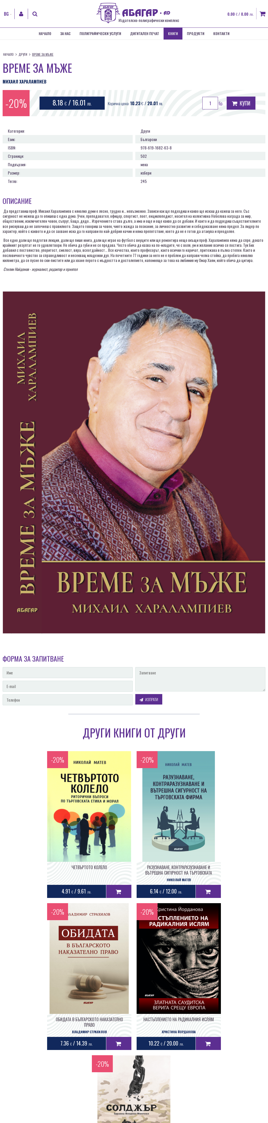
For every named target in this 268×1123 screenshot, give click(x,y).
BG (6, 14)
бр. (212, 103)
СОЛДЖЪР (178, 1019)
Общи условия (114, 1118)
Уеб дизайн (192, 1090)
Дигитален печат (144, 33)
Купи (241, 103)
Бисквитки (156, 1118)
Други (23, 54)
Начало (45, 33)
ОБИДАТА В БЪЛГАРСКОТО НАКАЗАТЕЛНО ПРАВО (223, 870)
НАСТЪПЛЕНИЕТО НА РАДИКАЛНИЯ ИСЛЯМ (89, 1019)
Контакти (221, 33)
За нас (65, 33)
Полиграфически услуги (100, 33)
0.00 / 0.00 (240, 14)
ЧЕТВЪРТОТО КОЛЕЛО (45, 867)
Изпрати (148, 699)
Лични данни (136, 1118)
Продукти (195, 33)
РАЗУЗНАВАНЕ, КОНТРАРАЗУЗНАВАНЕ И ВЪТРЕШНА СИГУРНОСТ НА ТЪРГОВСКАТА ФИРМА (133, 872)
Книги (173, 33)
